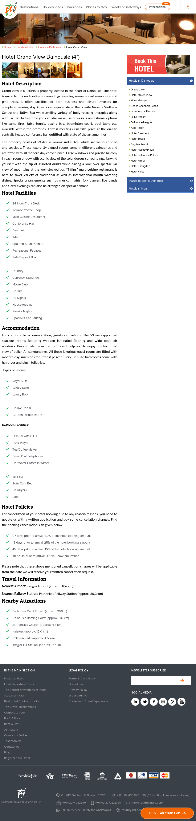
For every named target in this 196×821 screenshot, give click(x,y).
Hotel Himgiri (138, 160)
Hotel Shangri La (140, 166)
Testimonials (12, 741)
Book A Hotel (12, 718)
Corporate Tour (14, 713)
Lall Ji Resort (138, 117)
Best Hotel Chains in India (21, 701)
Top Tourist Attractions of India (25, 690)
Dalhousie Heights (141, 122)
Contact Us (11, 747)
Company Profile (15, 735)
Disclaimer (76, 684)
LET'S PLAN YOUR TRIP (167, 813)
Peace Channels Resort (144, 106)
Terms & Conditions (82, 678)
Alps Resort (137, 128)
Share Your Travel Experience (88, 701)
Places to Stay (96, 7)
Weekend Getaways (126, 7)
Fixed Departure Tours (19, 684)
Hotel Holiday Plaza (142, 149)
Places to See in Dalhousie (146, 181)
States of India (14, 696)
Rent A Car (11, 724)
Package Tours (14, 678)
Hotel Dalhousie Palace (144, 155)
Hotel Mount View (141, 95)
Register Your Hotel (17, 758)
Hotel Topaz (138, 139)
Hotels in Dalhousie (49, 47)
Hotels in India (24, 47)
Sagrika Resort (139, 144)
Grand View (138, 89)
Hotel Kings (137, 171)
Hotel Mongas (139, 100)
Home (7, 47)
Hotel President (140, 133)
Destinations (29, 7)
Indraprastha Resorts (143, 111)
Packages (74, 7)
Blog (7, 752)
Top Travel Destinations (20, 707)
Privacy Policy (78, 690)
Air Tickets (11, 730)
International (158, 7)
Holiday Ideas (53, 7)
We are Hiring (78, 696)
